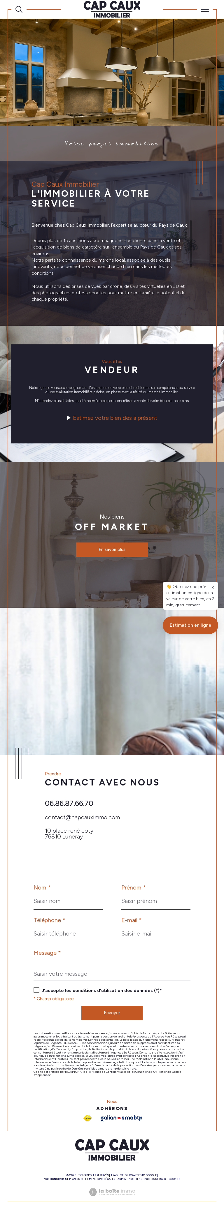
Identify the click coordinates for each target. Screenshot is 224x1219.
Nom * (42, 890)
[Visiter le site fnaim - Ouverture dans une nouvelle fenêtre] (87, 1121)
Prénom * (133, 890)
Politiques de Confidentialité (107, 1075)
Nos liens (135, 1182)
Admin (122, 1182)
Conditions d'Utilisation (151, 1075)
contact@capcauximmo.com (82, 819)
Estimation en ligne (190, 923)
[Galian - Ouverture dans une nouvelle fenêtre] (121, 1121)
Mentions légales (102, 1182)
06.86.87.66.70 (69, 805)
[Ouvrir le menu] (205, 9)
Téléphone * (49, 923)
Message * (47, 956)
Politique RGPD (155, 1182)
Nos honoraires (55, 1182)
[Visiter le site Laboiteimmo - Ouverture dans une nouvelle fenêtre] (112, 1201)
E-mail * (131, 923)
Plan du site (78, 1182)
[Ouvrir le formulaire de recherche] (19, 9)
